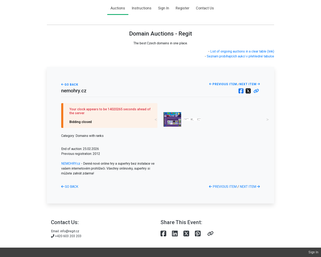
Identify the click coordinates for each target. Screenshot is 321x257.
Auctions (118, 8)
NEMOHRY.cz (70, 163)
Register (182, 8)
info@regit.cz (69, 231)
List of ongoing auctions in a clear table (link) (242, 51)
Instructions (141, 8)
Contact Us (205, 8)
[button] (256, 91)
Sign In (163, 8)
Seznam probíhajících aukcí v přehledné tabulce (240, 56)
